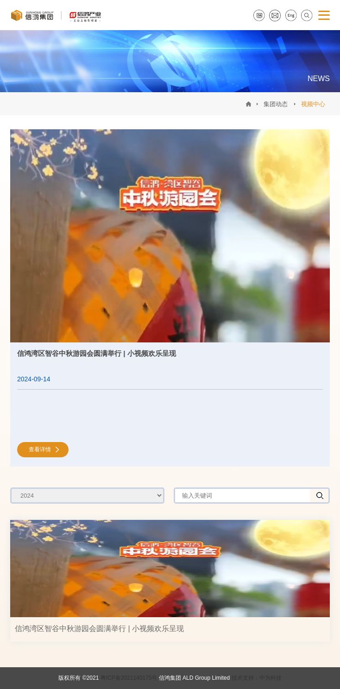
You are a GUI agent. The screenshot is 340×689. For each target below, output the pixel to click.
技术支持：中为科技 (257, 678)
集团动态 (276, 104)
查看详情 (40, 449)
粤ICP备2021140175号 (129, 678)
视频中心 (313, 104)
